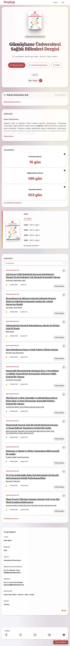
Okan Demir (9, 484)
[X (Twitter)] (35, 637)
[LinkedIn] (49, 637)
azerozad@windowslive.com (14, 587)
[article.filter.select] (35, 264)
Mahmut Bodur (10, 434)
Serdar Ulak (9, 284)
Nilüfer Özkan (10, 335)
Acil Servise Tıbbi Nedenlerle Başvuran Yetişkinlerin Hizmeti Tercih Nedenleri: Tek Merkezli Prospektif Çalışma (30, 278)
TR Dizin (35, 75)
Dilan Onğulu (18, 434)
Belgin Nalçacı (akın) (20, 284)
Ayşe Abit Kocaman (18, 356)
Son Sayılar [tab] (28, 219)
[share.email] (63, 637)
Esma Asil (30, 436)
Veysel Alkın (17, 383)
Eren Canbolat (10, 436)
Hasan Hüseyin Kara (23, 460)
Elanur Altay (31, 508)
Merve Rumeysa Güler (41, 508)
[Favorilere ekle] (63, 271)
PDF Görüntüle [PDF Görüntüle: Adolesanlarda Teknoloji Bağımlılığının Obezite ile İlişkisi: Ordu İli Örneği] (59, 340)
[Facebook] (6, 637)
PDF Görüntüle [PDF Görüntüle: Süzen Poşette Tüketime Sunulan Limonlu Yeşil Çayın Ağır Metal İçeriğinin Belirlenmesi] (59, 513)
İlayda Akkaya (37, 434)
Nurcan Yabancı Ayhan (20, 436)
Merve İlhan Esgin (27, 434)
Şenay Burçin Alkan (11, 508)
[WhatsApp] (20, 637)
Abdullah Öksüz (22, 508)
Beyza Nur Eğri (52, 508)
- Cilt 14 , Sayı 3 (32, 235)
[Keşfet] (56, 65)
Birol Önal (8, 356)
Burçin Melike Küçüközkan (28, 410)
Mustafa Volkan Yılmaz (47, 434)
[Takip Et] (40, 81)
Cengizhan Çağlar (11, 460)
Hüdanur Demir (40, 410)
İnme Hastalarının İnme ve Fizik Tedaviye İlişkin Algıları (32, 353)
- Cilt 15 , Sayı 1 (31, 225)
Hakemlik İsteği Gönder (38, 65)
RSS (64, 613)
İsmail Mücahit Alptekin (12, 410)
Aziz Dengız (9, 311)
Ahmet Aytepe (18, 311)
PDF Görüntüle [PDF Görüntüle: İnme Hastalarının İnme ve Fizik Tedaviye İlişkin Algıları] (59, 361)
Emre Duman (9, 383)
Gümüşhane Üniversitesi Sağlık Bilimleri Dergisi (35, 47)
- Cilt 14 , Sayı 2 (32, 241)
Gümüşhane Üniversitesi (35, 37)
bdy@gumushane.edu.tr (12, 575)
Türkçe (56, 2)
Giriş (62, 2)
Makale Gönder (16, 65)
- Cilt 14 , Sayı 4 (32, 230)
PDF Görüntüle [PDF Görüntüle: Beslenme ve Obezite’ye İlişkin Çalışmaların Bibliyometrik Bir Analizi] (59, 465)
